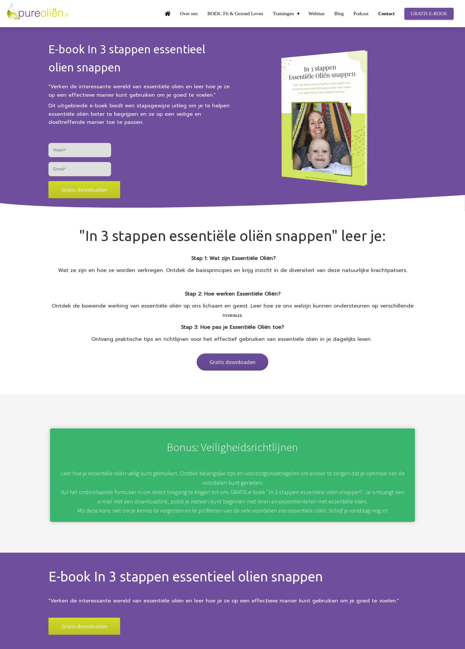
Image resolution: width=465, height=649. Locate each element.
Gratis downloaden (84, 189)
